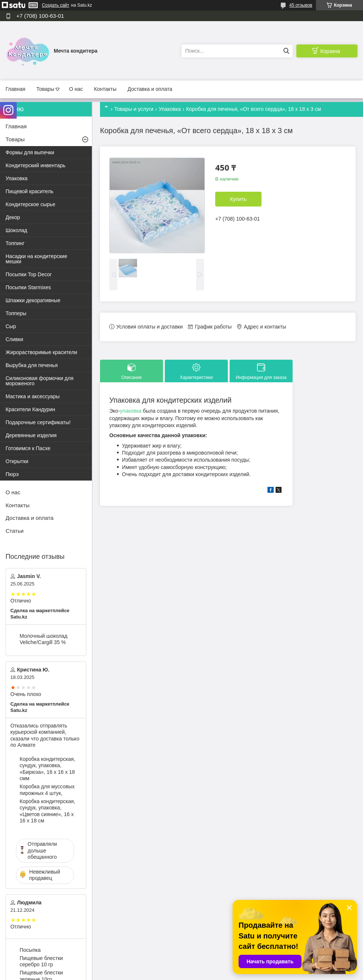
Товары (45, 89)
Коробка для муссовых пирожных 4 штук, (47, 789)
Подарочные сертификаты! (38, 422)
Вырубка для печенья (32, 365)
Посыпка (30, 950)
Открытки (17, 461)
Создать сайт (55, 5)
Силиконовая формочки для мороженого (39, 380)
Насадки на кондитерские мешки (36, 258)
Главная (15, 89)
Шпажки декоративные (33, 300)
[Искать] (286, 50)
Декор (13, 217)
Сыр (11, 326)
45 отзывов (300, 5)
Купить (238, 199)
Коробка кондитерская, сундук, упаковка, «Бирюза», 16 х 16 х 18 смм (47, 769)
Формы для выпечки (30, 152)
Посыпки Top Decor (28, 274)
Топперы (16, 313)
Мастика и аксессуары (33, 396)
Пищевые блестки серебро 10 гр (41, 961)
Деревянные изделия (31, 435)
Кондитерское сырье (30, 204)
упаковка (130, 411)
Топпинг (15, 243)
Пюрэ (12, 474)
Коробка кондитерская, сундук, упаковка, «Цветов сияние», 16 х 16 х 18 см (47, 811)
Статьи (15, 531)
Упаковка (170, 109)
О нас (76, 89)
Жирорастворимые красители (41, 352)
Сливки (14, 339)
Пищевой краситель (29, 191)
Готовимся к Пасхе (28, 448)
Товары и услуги (133, 109)
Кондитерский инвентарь (36, 165)
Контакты (105, 89)
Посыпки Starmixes (28, 287)
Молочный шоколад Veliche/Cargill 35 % (43, 639)
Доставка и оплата (149, 89)
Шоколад (16, 230)
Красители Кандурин (30, 409)
